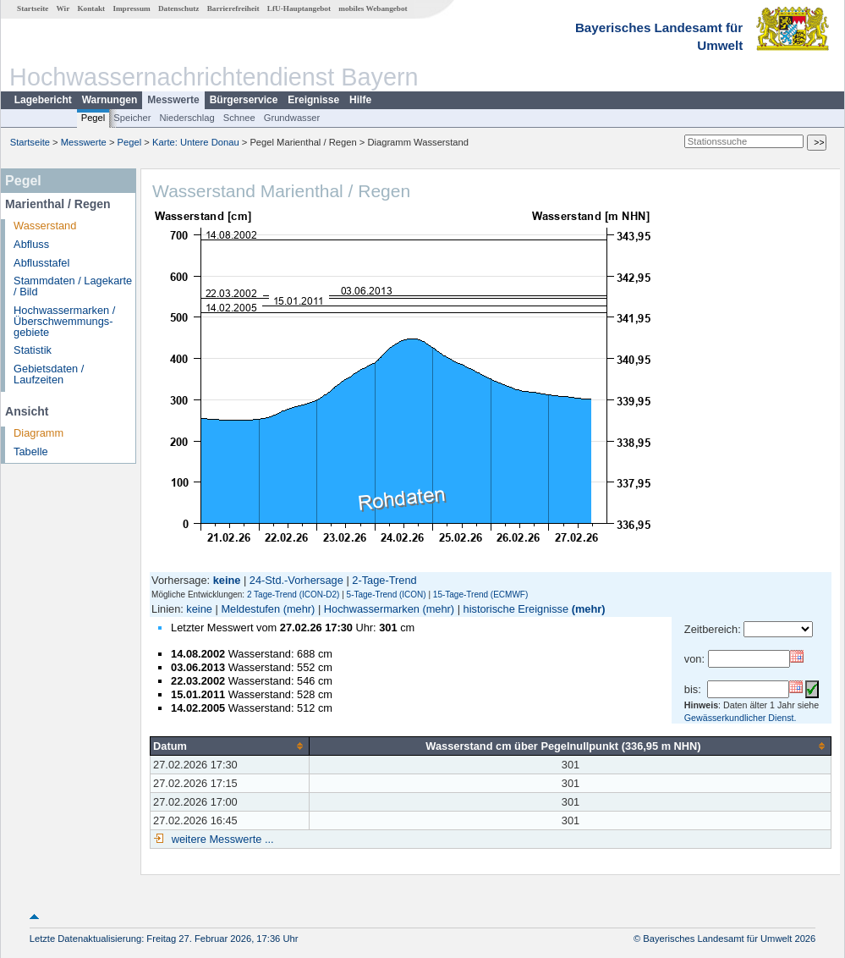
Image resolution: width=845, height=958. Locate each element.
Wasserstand (45, 225)
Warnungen (110, 100)
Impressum (131, 8)
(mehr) (299, 609)
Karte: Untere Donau (195, 142)
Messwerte (173, 100)
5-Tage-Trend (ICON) (386, 594)
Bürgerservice (244, 100)
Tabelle (31, 451)
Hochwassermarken (372, 609)
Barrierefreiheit (233, 8)
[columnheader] (230, 745)
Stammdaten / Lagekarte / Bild (73, 286)
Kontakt (91, 8)
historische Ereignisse (516, 609)
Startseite (32, 8)
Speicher (132, 118)
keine (199, 609)
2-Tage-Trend (384, 580)
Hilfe (360, 100)
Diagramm (38, 433)
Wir (63, 8)
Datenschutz (179, 8)
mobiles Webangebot (372, 8)
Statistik (33, 350)
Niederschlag (186, 118)
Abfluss (31, 244)
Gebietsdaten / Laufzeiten (49, 374)
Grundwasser (292, 118)
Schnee (239, 118)
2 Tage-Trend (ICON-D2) (293, 594)
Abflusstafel (41, 262)
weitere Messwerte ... (220, 839)
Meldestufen (250, 609)
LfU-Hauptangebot (299, 8)
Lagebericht (43, 100)
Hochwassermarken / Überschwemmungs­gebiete (64, 321)
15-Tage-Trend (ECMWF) (480, 594)
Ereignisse (313, 100)
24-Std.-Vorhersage (296, 580)
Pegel (93, 118)
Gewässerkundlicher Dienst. (740, 718)
